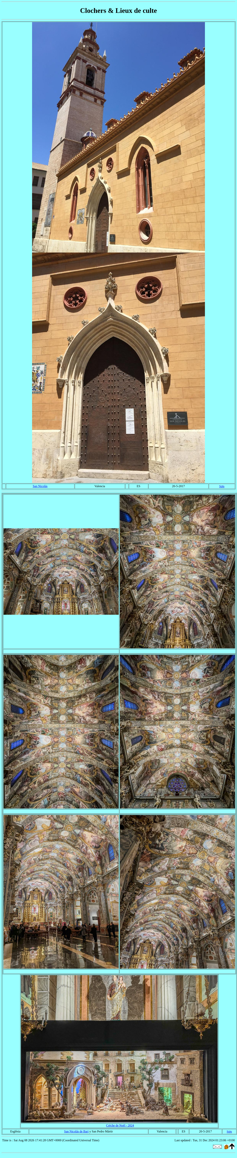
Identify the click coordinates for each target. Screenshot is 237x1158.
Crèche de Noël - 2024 (120, 1125)
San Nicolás (40, 486)
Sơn (221, 486)
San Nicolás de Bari (76, 1131)
